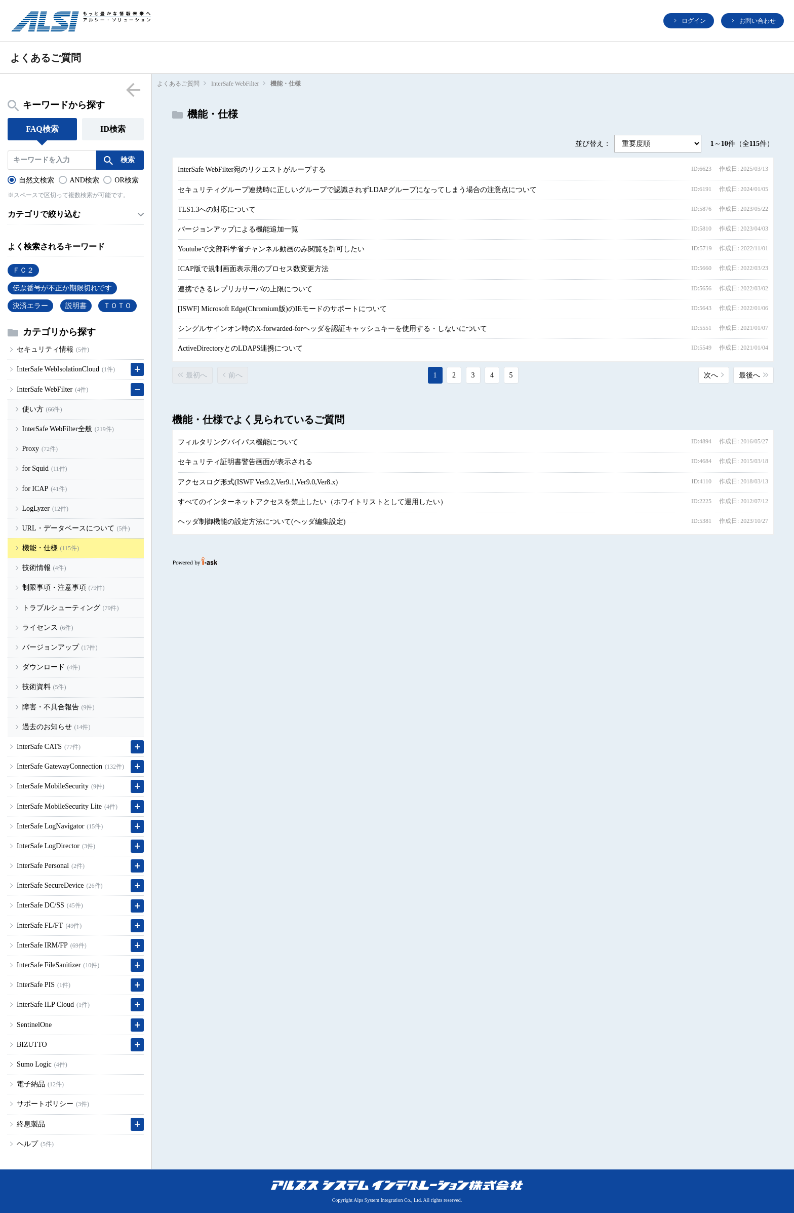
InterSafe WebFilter (235, 83)
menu (133, 89)
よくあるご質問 (178, 83)
